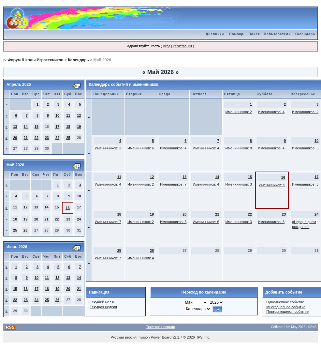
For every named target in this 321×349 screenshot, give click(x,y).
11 (68, 115)
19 (79, 127)
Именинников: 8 (239, 148)
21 (26, 138)
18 (68, 127)
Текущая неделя (103, 307)
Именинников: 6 (140, 148)
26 (25, 230)
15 (36, 127)
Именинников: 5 (305, 148)
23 (47, 138)
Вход (166, 46)
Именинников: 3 (239, 184)
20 (15, 138)
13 (15, 127)
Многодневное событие (285, 307)
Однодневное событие (285, 302)
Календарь (305, 34)
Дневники (215, 34)
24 (57, 138)
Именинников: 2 (239, 112)
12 (79, 115)
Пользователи (277, 34)
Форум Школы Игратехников (35, 60)
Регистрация (182, 46)
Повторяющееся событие (287, 311)
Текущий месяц (103, 302)
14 (26, 127)
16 (67, 208)
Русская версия (124, 337)
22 (36, 138)
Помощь (236, 34)
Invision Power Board (154, 337)
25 (68, 138)
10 (57, 115)
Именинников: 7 (173, 184)
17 (57, 127)
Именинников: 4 (271, 112)
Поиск (254, 34)
